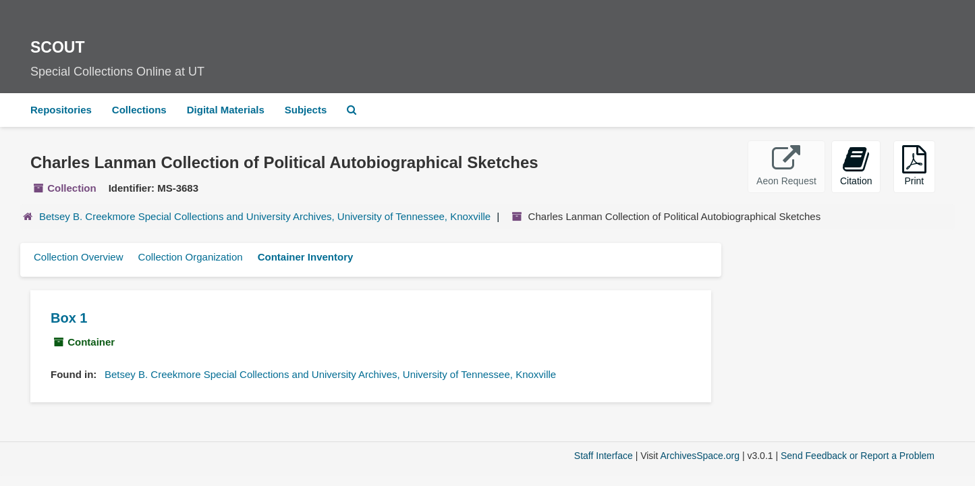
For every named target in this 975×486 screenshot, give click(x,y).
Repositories (61, 109)
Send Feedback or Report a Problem (858, 455)
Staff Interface (603, 455)
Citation (856, 165)
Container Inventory (306, 257)
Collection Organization (190, 257)
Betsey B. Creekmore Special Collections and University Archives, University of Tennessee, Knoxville (265, 216)
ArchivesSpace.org (700, 455)
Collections (139, 109)
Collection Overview (78, 257)
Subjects (306, 109)
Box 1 (69, 317)
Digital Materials (225, 109)
